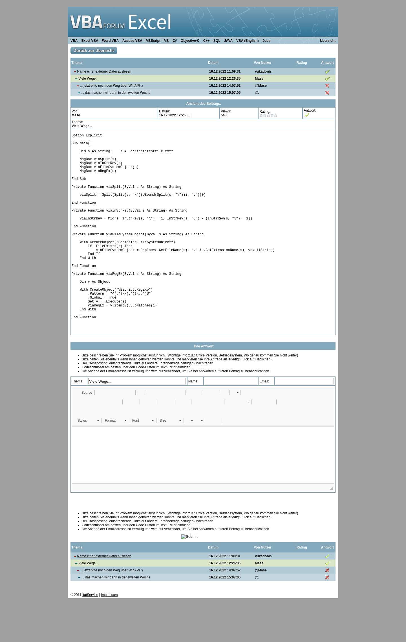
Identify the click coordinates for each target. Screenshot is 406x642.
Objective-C (189, 41)
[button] (84, 433)
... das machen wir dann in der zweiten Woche (115, 93)
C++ (206, 41)
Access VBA (132, 41)
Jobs (266, 41)
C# (174, 41)
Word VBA (110, 41)
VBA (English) (247, 41)
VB (166, 41)
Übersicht (328, 41)
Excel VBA (89, 41)
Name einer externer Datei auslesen (104, 71)
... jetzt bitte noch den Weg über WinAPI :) (111, 86)
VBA (74, 41)
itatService (90, 635)
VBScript (152, 41)
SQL (216, 41)
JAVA (228, 41)
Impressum (109, 635)
